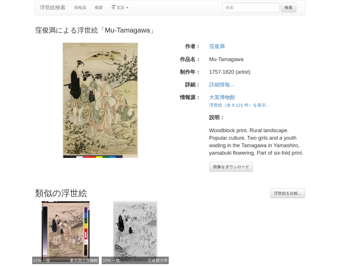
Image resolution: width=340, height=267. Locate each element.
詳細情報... (221, 85)
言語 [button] (120, 7)
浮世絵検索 (53, 7)
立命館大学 (158, 260)
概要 (99, 7)
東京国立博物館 (84, 260)
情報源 (80, 7)
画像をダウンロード (231, 166)
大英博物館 (222, 97)
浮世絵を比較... (287, 193)
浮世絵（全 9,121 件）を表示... (239, 105)
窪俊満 (217, 46)
